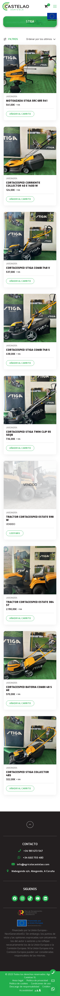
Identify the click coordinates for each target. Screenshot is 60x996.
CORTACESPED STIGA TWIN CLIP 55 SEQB (28, 433)
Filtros (10, 39)
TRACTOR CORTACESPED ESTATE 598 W (30, 518)
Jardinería (11, 96)
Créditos (46, 986)
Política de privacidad (37, 980)
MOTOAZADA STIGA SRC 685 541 (26, 100)
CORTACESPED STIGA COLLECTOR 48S (27, 774)
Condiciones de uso (41, 983)
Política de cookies (18, 983)
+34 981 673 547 (30, 851)
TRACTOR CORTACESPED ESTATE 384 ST (30, 603)
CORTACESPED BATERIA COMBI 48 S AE (29, 689)
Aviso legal (17, 980)
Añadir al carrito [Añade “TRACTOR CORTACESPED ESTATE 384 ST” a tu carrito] (20, 618)
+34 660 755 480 (30, 857)
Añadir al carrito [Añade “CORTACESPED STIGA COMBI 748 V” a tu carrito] (20, 281)
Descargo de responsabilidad (24, 986)
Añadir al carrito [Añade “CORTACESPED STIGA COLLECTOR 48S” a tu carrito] (20, 788)
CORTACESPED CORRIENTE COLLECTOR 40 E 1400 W (23, 184)
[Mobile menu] (55, 6)
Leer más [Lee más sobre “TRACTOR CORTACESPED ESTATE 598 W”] (14, 533)
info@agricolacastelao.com (30, 864)
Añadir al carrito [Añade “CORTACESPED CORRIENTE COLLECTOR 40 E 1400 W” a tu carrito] (20, 199)
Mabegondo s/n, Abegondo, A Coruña (30, 871)
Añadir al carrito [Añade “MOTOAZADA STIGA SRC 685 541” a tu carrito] (20, 114)
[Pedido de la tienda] (38, 39)
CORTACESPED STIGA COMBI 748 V (28, 267)
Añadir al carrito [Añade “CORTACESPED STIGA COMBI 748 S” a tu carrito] (20, 363)
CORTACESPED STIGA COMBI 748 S (28, 349)
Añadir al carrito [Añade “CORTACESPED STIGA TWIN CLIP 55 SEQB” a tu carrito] (20, 448)
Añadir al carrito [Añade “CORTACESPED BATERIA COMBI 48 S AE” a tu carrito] (20, 703)
